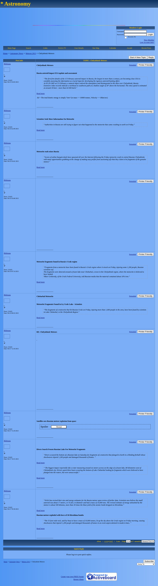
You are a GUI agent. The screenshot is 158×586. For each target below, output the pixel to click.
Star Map (95, 48)
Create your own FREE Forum (72, 577)
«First (99, 541)
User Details (79, 48)
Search (28, 48)
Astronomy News (16, 53)
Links (45, 48)
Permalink (132, 65)
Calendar (112, 48)
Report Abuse (78, 579)
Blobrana (7, 64)
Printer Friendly (145, 65)
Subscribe (149, 561)
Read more (41, 93)
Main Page (12, 48)
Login (150, 34)
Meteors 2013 (31, 53)
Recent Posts (146, 48)
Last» (118, 541)
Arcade (129, 48)
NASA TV (62, 48)
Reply (151, 57)
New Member (149, 40)
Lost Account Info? (147, 42)
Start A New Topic (138, 57)
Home (5, 53)
